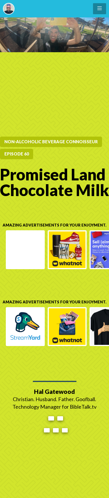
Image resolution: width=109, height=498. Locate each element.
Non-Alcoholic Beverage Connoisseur (51, 141)
